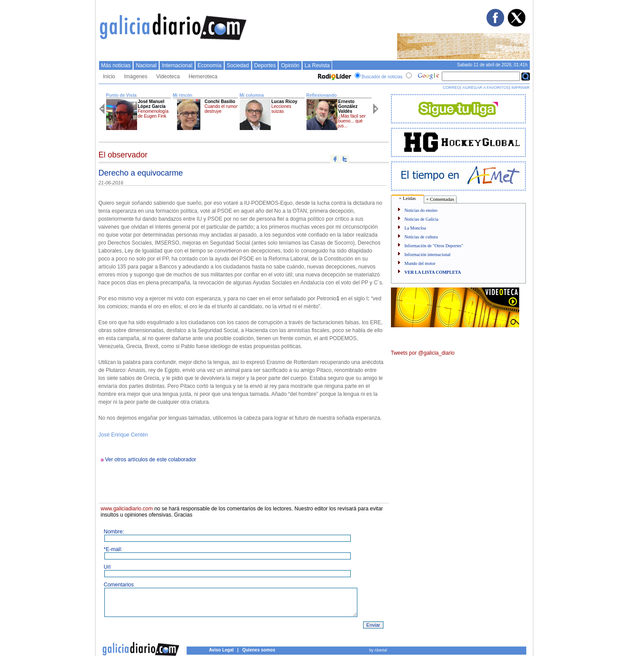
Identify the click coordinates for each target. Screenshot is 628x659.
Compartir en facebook (334, 159)
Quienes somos (258, 650)
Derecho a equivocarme (141, 173)
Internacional (177, 65)
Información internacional (428, 254)
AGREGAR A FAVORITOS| (486, 87)
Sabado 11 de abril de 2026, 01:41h (492, 64)
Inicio (109, 76)
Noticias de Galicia (422, 219)
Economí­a (210, 65)
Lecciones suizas (281, 109)
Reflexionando (321, 95)
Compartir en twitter (344, 159)
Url (107, 567)
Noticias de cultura (421, 236)
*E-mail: (113, 549)
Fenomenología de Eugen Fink (153, 114)
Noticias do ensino (421, 210)
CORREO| (452, 87)
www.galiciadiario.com (127, 509)
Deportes (265, 65)
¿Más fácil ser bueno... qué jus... (352, 121)
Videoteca (168, 76)
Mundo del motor (420, 263)
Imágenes (136, 76)
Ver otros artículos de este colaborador (150, 459)
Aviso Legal (221, 650)
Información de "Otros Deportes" (434, 245)
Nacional (146, 65)
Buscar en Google (525, 76)
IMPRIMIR (520, 87)
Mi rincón (182, 95)
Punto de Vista (121, 95)
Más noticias (116, 65)
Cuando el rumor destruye (221, 109)
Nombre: (114, 532)
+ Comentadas (440, 199)
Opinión (290, 65)
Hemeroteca (202, 76)
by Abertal (378, 650)
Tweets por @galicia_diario (423, 353)
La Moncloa (415, 228)
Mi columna (252, 95)
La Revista (317, 65)
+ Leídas (407, 198)
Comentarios (119, 585)
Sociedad (238, 65)
